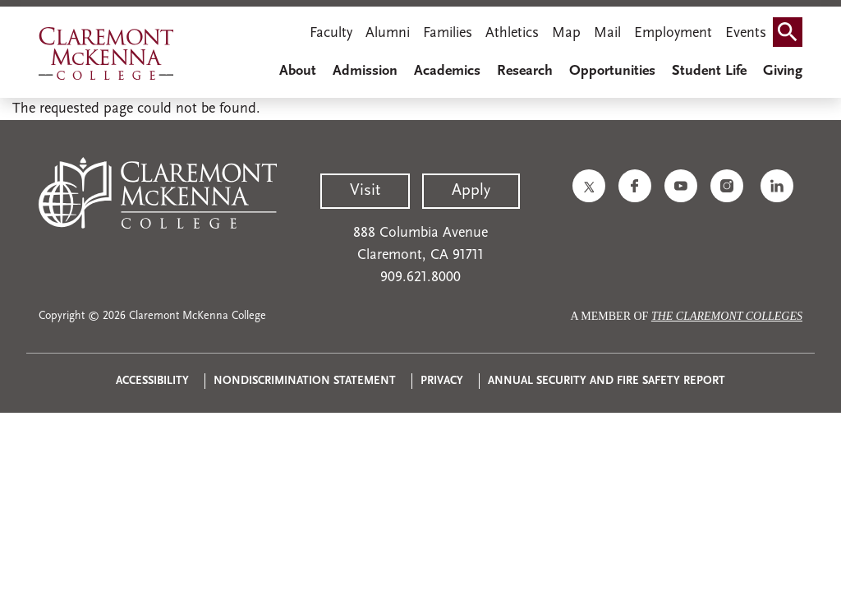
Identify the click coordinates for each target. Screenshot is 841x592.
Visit (365, 191)
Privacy (441, 381)
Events (745, 33)
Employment (673, 33)
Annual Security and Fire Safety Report (606, 381)
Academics (447, 71)
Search (790, 27)
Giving (782, 71)
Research (525, 71)
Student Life (709, 71)
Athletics (512, 33)
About (297, 71)
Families (447, 33)
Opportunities (612, 71)
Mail (607, 33)
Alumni (387, 33)
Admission (365, 71)
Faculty (331, 33)
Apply (471, 191)
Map (566, 33)
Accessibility (152, 381)
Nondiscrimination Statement (305, 381)
